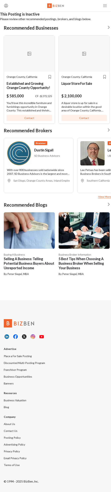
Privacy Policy (12, 451)
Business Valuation (15, 400)
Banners (9, 383)
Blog (6, 407)
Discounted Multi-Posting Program (24, 362)
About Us (9, 424)
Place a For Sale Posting (18, 356)
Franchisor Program (15, 369)
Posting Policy (12, 437)
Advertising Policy (14, 444)
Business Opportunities (18, 376)
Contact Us (10, 430)
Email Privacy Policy (15, 458)
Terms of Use (12, 465)
